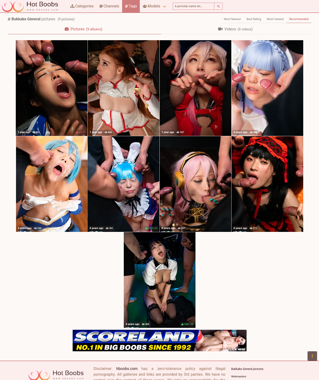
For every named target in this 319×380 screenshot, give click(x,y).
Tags (131, 6)
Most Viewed (275, 19)
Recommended (298, 19)
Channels (109, 6)
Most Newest (232, 19)
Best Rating (254, 19)
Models (151, 6)
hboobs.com (127, 368)
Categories (82, 6)
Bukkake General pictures (247, 369)
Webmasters (238, 376)
